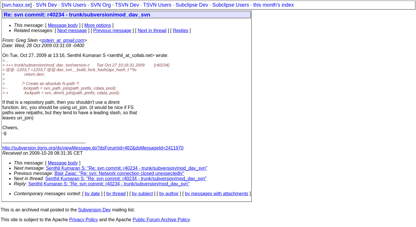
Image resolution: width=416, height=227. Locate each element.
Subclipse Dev (192, 5)
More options (97, 25)
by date (92, 193)
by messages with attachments (216, 193)
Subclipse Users (230, 5)
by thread (116, 193)
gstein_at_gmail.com (63, 40)
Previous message (112, 30)
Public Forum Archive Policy (161, 219)
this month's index (273, 5)
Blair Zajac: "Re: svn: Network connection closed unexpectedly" (119, 173)
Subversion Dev (94, 209)
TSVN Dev (127, 5)
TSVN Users (157, 5)
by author (169, 193)
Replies (180, 30)
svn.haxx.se (16, 5)
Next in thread (152, 30)
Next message (72, 30)
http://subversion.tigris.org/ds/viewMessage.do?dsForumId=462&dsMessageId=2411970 (92, 147)
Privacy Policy (83, 219)
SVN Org (100, 5)
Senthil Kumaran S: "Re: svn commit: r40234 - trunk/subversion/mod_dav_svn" (126, 168)
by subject (142, 193)
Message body (63, 25)
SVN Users (73, 5)
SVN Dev (46, 5)
